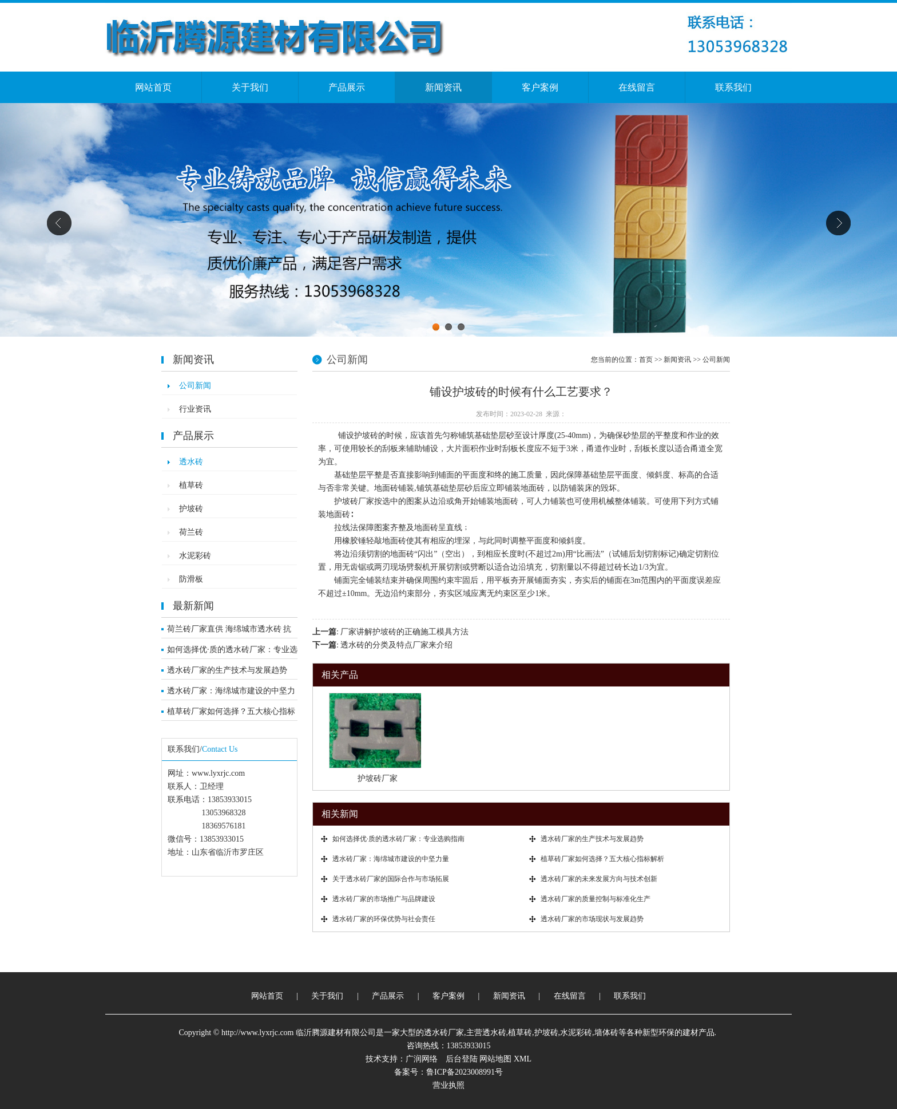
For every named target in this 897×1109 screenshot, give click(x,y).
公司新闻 (195, 385)
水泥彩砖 (195, 555)
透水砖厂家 (444, 1032)
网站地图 (495, 1059)
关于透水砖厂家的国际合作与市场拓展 (390, 879)
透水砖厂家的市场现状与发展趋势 (592, 919)
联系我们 (733, 87)
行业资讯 (195, 409)
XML (522, 1059)
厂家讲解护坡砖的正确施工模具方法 (404, 631)
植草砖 (191, 485)
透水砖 (191, 461)
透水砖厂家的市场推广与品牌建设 (383, 899)
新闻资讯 (443, 87)
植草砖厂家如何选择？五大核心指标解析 (231, 714)
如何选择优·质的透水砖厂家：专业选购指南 (232, 652)
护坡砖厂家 (378, 778)
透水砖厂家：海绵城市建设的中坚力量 (231, 693)
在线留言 (636, 87)
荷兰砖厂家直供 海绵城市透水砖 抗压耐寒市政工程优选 (229, 631)
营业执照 (448, 1085)
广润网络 (422, 1059)
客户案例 (540, 87)
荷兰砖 (191, 532)
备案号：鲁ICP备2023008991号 (448, 1072)
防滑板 (191, 579)
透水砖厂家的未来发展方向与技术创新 (599, 879)
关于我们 (250, 87)
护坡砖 (191, 508)
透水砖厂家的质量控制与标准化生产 (595, 899)
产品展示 (346, 87)
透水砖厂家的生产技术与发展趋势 (227, 670)
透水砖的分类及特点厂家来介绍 (396, 645)
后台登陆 (462, 1059)
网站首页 (153, 87)
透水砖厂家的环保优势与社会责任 (383, 919)
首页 (646, 360)
